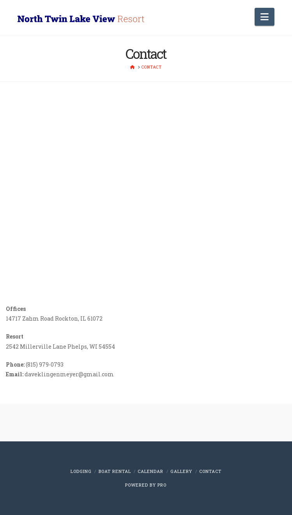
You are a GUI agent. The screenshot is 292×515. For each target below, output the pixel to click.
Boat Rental (115, 471)
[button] (264, 17)
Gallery (181, 471)
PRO (162, 485)
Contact (210, 471)
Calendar (150, 471)
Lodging (81, 471)
